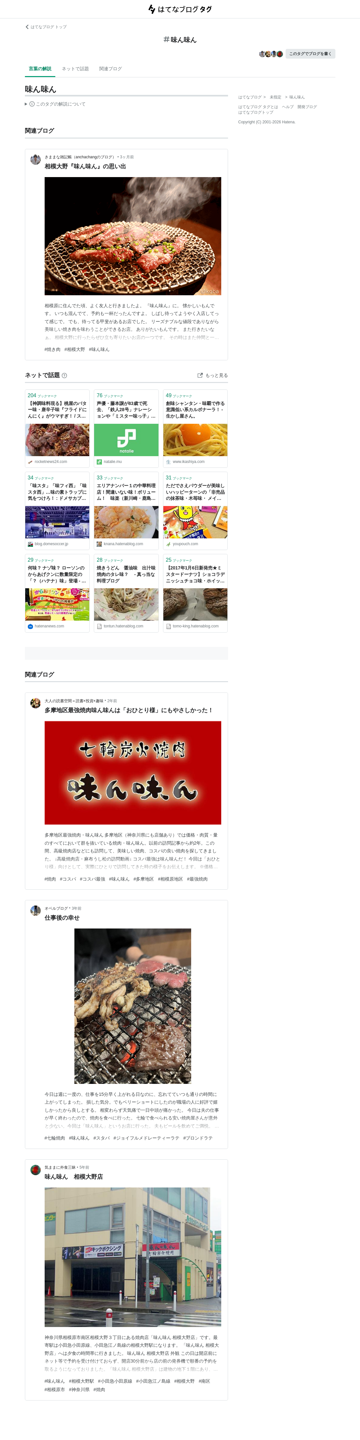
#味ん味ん (99, 349)
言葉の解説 (40, 68)
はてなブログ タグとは (258, 107)
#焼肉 (50, 879)
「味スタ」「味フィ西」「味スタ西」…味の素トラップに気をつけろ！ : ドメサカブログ (57, 492)
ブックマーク (42, 395)
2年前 (112, 701)
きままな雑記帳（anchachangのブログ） (80, 157)
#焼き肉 (53, 349)
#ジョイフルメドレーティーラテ (147, 1138)
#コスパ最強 (92, 879)
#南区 (204, 1381)
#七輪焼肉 (55, 1138)
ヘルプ (288, 107)
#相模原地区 (170, 879)
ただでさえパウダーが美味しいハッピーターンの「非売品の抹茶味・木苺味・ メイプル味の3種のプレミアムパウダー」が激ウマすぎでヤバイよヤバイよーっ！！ (195, 492)
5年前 (85, 1167)
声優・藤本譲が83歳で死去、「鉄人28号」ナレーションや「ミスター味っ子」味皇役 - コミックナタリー (126, 410)
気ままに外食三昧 (60, 1167)
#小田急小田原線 (115, 1381)
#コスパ (68, 879)
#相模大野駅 (81, 1381)
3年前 (77, 908)
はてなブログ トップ (46, 27)
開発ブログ (307, 107)
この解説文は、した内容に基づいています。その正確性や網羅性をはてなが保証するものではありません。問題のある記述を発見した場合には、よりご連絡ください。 (55, 104)
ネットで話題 (75, 68)
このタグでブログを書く (310, 53)
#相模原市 (55, 1389)
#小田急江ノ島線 (153, 1381)
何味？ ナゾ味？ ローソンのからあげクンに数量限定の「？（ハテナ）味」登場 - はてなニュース (57, 574)
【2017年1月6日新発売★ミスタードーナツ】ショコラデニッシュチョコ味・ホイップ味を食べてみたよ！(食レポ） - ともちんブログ (195, 574)
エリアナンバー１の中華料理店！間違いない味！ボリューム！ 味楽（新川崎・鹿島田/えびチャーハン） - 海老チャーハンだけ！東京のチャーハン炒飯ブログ (126, 492)
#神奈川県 (79, 1389)
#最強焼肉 (197, 879)
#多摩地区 (144, 879)
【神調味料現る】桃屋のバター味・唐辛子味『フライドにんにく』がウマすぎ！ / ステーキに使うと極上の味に (57, 410)
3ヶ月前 (127, 157)
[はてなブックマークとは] (64, 375)
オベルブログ (56, 908)
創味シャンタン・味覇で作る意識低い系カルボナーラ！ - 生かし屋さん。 (195, 410)
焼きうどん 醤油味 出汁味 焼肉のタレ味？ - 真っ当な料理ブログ (126, 574)
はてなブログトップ (255, 112)
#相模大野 (74, 349)
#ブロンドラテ (198, 1138)
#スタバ (101, 1138)
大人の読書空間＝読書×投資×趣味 (74, 701)
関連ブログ (110, 68)
